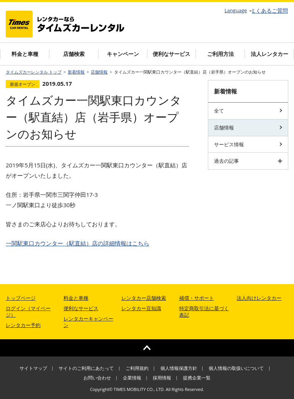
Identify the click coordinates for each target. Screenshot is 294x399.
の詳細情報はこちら (77, 243)
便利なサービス (171, 54)
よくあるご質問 (269, 10)
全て (248, 110)
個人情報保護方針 (178, 368)
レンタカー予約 (23, 325)
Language (238, 10)
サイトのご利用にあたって (86, 368)
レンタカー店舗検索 (143, 297)
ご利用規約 (137, 368)
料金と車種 (24, 54)
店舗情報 (99, 71)
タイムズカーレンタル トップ (34, 71)
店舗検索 (74, 54)
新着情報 (76, 71)
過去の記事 (248, 160)
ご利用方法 (220, 54)
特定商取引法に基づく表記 (204, 311)
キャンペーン (123, 54)
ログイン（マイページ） (28, 311)
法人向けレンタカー (259, 297)
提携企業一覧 (197, 377)
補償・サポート (196, 297)
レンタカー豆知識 (141, 308)
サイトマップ (33, 368)
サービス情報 (248, 144)
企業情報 (132, 377)
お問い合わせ (97, 377)
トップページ (21, 297)
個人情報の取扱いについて (236, 368)
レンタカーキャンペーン (88, 322)
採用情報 (162, 377)
